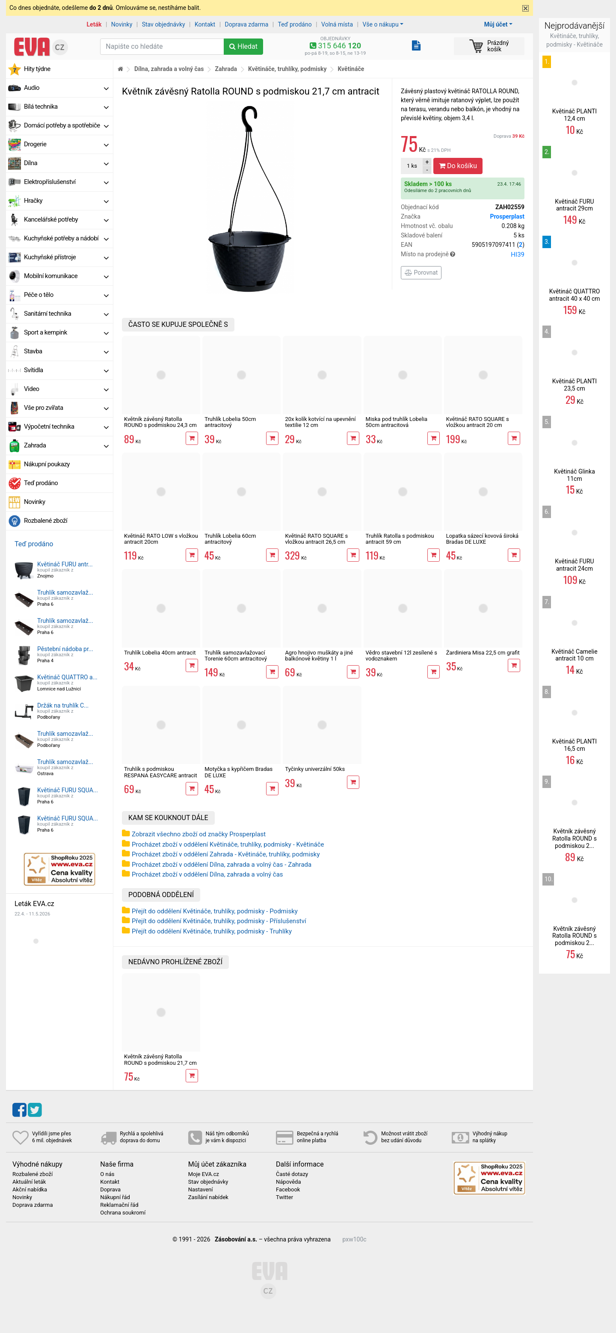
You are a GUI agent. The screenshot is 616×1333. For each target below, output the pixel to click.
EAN (462, 244)
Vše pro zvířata (66, 408)
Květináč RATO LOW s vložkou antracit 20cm (161, 539)
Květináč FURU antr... (65, 564)
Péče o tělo (66, 295)
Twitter (284, 1197)
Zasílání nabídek (208, 1197)
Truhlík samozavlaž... (65, 592)
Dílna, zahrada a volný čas (169, 68)
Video (66, 389)
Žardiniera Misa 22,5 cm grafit (483, 652)
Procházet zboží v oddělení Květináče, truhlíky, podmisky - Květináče (228, 844)
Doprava (509, 136)
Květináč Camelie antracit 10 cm (574, 655)
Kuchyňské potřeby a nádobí (66, 238)
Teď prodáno (294, 24)
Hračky (66, 201)
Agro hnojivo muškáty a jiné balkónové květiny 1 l (319, 655)
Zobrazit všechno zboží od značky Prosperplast (199, 834)
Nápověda (288, 1182)
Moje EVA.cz (203, 1174)
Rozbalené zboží (45, 520)
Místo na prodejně (462, 254)
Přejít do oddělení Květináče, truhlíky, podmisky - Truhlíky (212, 931)
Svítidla (66, 370)
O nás (107, 1174)
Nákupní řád (115, 1197)
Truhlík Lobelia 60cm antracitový (230, 539)
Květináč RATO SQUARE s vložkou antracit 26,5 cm (316, 539)
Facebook (288, 1190)
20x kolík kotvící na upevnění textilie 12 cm (320, 422)
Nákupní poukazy (47, 464)
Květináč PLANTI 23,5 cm (574, 385)
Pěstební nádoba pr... (65, 649)
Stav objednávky (163, 24)
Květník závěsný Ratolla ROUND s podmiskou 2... (574, 838)
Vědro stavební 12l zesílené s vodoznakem (401, 655)
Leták (94, 24)
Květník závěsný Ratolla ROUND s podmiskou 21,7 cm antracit (160, 1062)
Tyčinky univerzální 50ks (315, 769)
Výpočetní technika (66, 426)
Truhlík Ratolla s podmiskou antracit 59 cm (400, 539)
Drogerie (66, 144)
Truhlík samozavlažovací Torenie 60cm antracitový (235, 655)
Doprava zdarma (247, 24)
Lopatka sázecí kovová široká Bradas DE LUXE (482, 539)
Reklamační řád (119, 1205)
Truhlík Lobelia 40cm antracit (159, 652)
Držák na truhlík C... (63, 705)
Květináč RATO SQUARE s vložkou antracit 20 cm (477, 422)
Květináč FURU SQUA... (67, 790)
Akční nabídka (29, 1190)
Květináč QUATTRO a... (67, 677)
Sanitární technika (66, 313)
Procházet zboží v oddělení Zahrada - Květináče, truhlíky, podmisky (226, 854)
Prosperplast (507, 216)
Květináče (351, 68)
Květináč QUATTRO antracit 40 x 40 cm (574, 295)
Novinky (122, 24)
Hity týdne (37, 69)
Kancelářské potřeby (66, 219)
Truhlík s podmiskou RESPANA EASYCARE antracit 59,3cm (160, 775)
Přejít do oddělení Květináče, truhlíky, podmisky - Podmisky (215, 911)
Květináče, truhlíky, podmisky (287, 68)
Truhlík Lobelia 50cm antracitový (230, 422)
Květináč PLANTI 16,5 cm (574, 745)
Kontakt (205, 24)
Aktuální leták (29, 1182)
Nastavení (200, 1190)
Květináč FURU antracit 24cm (574, 565)
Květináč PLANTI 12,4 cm (574, 115)
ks (412, 166)
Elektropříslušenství (66, 182)
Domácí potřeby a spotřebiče (66, 125)
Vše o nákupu (380, 24)
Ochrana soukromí (122, 1213)
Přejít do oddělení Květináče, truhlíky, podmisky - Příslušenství (219, 921)
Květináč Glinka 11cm (574, 475)
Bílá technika (66, 106)
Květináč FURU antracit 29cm (574, 205)
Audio (66, 88)
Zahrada (66, 445)
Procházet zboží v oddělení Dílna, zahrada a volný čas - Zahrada (221, 864)
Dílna (66, 163)
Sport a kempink (66, 332)
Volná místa (337, 24)
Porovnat (421, 272)
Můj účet (496, 24)
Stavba (66, 351)
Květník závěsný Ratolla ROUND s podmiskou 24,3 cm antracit (160, 425)
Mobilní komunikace (66, 276)
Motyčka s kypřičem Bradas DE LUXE (238, 772)
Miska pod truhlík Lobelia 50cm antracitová (397, 422)
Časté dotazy (292, 1174)
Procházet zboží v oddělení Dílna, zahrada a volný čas (207, 874)
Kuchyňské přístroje (66, 257)
